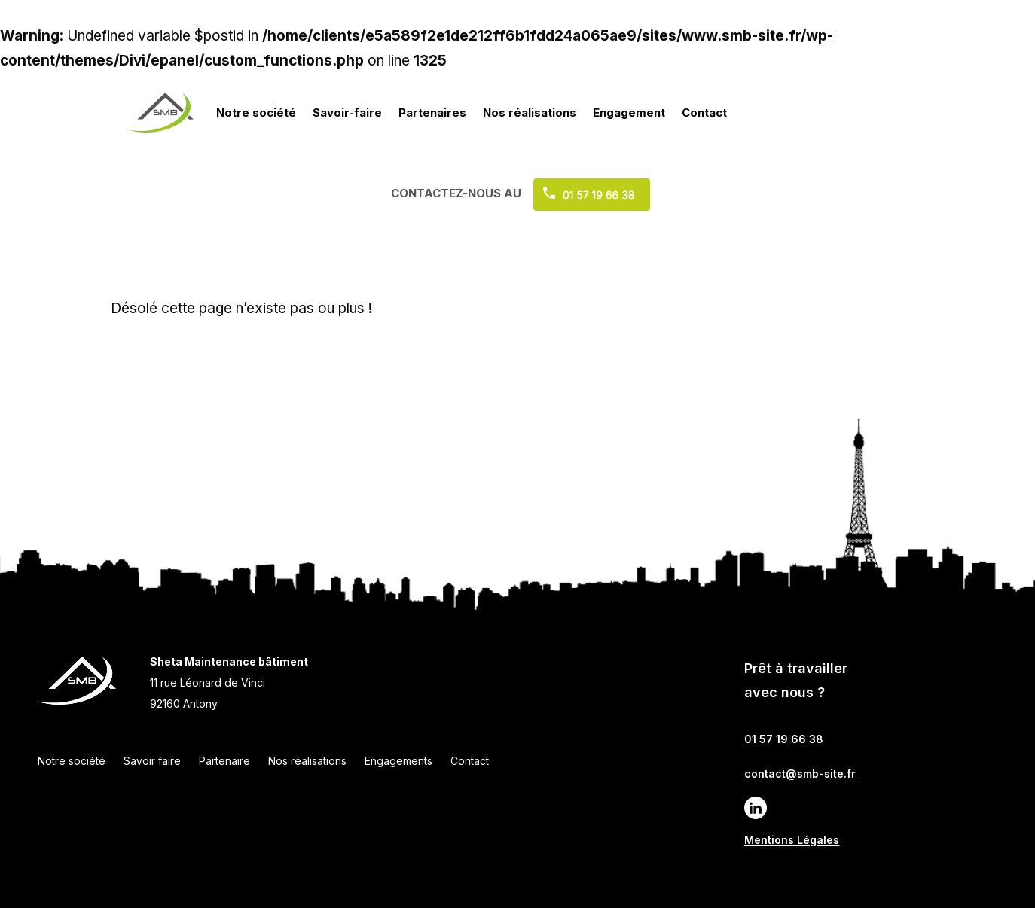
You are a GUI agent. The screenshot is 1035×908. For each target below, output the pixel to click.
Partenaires (432, 112)
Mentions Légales (791, 839)
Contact (704, 112)
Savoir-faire (347, 112)
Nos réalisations (529, 112)
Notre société (256, 112)
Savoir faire (152, 760)
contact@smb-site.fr (800, 773)
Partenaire (224, 760)
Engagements (398, 760)
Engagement (629, 112)
